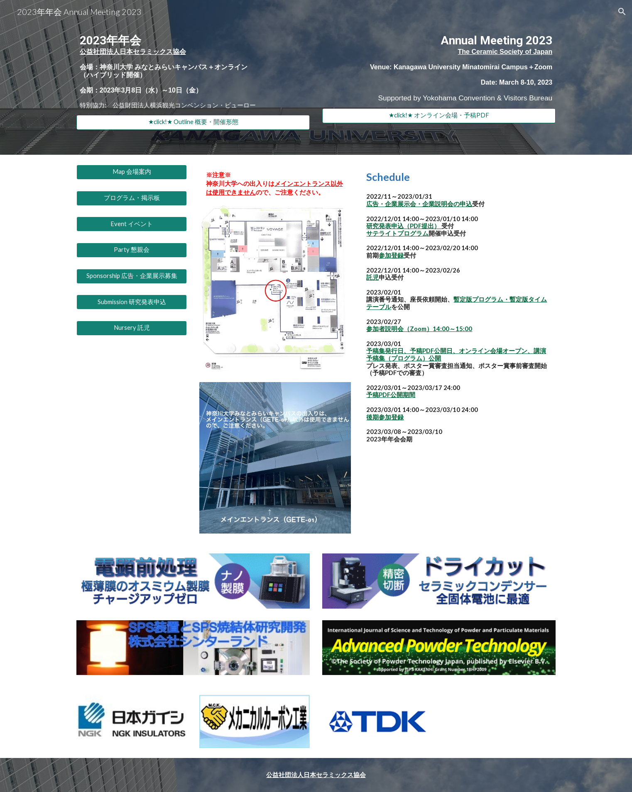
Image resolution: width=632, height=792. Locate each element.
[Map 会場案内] (131, 172)
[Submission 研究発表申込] (131, 302)
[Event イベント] (131, 224)
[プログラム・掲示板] (131, 198)
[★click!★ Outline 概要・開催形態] (193, 122)
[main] (193, 70)
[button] (622, 12)
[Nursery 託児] (131, 328)
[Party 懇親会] (131, 250)
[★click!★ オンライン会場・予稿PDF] (439, 116)
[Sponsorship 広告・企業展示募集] (131, 276)
